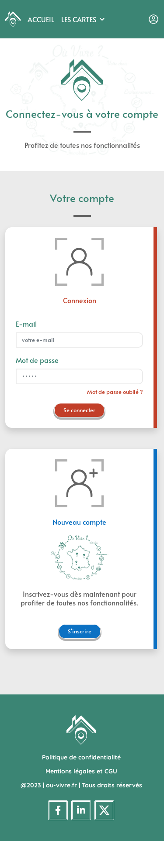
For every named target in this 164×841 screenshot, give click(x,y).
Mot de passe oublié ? (115, 392)
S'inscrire (79, 631)
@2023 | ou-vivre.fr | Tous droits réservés (81, 785)
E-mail (26, 323)
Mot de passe (37, 360)
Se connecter (79, 410)
